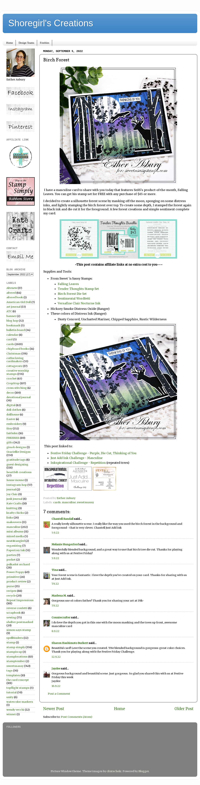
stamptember (15, 661)
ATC (9, 311)
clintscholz (114, 771)
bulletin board (15, 330)
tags (9, 670)
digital (10, 405)
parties (11, 555)
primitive (12, 577)
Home (9, 42)
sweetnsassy (85, 502)
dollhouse (12, 414)
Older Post (184, 708)
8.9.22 (55, 631)
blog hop (12, 320)
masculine (69, 502)
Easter (10, 419)
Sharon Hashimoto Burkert (70, 643)
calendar (12, 334)
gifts (9, 442)
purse (10, 586)
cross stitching (16, 388)
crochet (11, 378)
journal (11, 489)
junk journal (14, 498)
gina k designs (16, 447)
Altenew (11, 288)
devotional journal (18, 397)
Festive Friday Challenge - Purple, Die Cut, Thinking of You (94, 453)
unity (9, 697)
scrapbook (13, 612)
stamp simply (15, 647)
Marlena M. (59, 595)
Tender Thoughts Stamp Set (78, 289)
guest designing (17, 464)
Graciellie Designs (18, 451)
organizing (14, 545)
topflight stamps (17, 687)
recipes (11, 591)
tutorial (11, 692)
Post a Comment (59, 693)
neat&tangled (15, 541)
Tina (55, 570)
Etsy (9, 428)
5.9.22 (55, 532)
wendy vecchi (15, 709)
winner (11, 714)
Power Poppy (15, 572)
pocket (11, 559)
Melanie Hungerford (65, 544)
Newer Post (53, 708)
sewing (11, 617)
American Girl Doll (18, 302)
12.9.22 (56, 656)
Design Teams (26, 42)
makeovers (13, 522)
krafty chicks (15, 512)
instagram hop (16, 485)
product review (16, 581)
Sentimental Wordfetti (74, 298)
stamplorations (17, 656)
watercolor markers (19, 701)
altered (11, 292)
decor (10, 392)
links (9, 517)
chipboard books (17, 348)
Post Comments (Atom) (76, 717)
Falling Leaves (68, 284)
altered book (14, 297)
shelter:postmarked (19, 622)
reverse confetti (17, 608)
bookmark (13, 325)
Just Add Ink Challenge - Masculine (77, 458)
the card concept (17, 680)
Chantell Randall (62, 519)
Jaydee (56, 668)
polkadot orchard (18, 564)
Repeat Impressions (20, 600)
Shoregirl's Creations (50, 23)
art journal (13, 306)
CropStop (12, 383)
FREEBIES (12, 438)
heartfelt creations (19, 472)
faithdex (12, 433)
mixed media (15, 536)
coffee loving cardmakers (15, 360)
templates (13, 675)
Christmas (13, 353)
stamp (10, 642)
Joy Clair (12, 494)
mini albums (14, 531)
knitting (12, 508)
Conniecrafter (61, 617)
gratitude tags (16, 459)
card (9, 339)
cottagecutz (14, 366)
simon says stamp (18, 630)
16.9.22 (56, 686)
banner (11, 316)
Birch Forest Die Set (72, 294)
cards (57, 502)
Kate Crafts (14, 503)
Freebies (44, 42)
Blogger (143, 771)
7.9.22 (55, 583)
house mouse (15, 480)
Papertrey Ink (15, 550)
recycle (11, 595)
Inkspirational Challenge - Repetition (78, 462)
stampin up (14, 651)
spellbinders (14, 638)
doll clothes (13, 409)
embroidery (14, 424)
